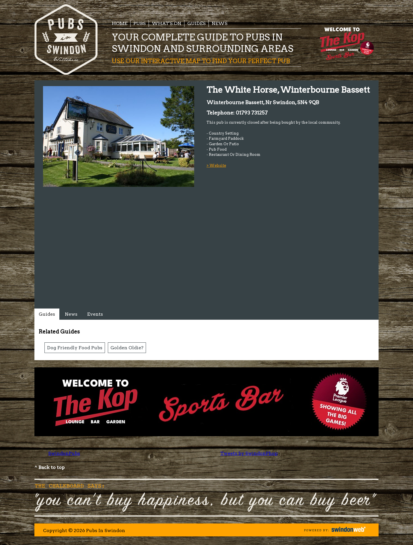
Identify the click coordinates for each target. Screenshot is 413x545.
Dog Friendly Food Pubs (74, 347)
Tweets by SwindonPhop (249, 453)
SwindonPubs (64, 453)
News (219, 23)
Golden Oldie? (126, 347)
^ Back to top (49, 467)
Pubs (139, 23)
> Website (216, 165)
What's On (166, 23)
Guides (196, 23)
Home (119, 23)
